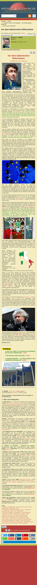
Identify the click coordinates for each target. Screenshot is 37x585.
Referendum (13, 521)
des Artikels (15, 392)
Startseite (3, 21)
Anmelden (22, 33)
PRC (10, 279)
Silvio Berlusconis (21, 332)
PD (25, 97)
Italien (27, 513)
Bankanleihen (5, 508)
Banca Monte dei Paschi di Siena (24, 507)
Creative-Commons (16, 480)
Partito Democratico (14, 403)
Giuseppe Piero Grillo (7, 513)
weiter (25, 352)
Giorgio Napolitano (7, 133)
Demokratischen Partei (7, 511)
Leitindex (10, 515)
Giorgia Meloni (17, 512)
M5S (18, 517)
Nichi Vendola (5, 519)
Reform (24, 69)
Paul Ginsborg (17, 111)
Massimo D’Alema (7, 286)
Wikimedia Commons (25, 479)
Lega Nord (4, 515)
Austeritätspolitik (11, 507)
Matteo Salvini (12, 517)
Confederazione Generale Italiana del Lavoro (13, 509)
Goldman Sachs (17, 513)
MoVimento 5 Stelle (29, 297)
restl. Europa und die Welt (9, 26)
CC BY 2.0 (26, 422)
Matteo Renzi (5, 517)
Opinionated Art (6, 429)
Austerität (4, 507)
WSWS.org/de (20, 391)
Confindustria (27, 509)
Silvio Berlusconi (6, 523)
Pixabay (19, 435)
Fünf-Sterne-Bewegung (7, 512)
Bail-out (32, 411)
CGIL (17, 508)
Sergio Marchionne (20, 197)
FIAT (15, 511)
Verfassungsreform (23, 523)
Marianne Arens (14, 516)
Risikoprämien (19, 521)
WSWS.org (12, 391)
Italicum (32, 88)
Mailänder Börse (6, 516)
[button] (4, 535)
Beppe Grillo (16, 298)
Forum (9, 21)
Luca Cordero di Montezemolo (20, 515)
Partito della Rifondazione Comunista (11, 520)
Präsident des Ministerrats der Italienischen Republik (15, 404)
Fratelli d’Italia (18, 335)
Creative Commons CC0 (28, 438)
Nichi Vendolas (9, 283)
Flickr (26, 421)
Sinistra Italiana (14, 523)
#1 (34, 35)
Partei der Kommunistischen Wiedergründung (20, 519)
